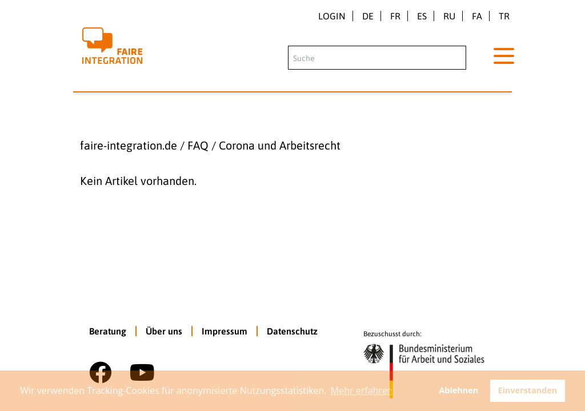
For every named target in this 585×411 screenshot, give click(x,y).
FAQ (198, 145)
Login (332, 16)
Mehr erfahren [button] (362, 390)
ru (449, 16)
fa (477, 16)
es (422, 16)
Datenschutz (292, 331)
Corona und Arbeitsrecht (279, 145)
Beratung (107, 331)
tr (504, 16)
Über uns (164, 331)
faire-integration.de (128, 145)
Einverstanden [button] (527, 390)
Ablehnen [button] (458, 390)
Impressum (224, 331)
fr (395, 16)
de (368, 16)
